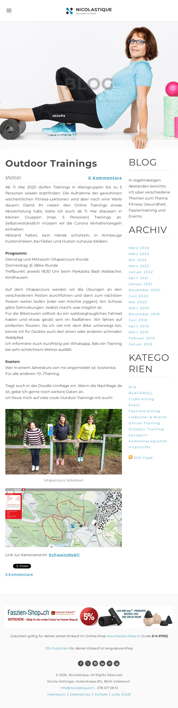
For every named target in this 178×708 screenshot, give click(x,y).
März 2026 (139, 248)
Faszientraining (144, 411)
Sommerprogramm (148, 441)
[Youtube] (117, 663)
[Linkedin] (102, 663)
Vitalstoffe (139, 447)
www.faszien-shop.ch (123, 636)
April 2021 (139, 278)
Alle (133, 387)
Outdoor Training (146, 429)
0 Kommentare (105, 178)
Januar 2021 (141, 284)
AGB (127, 694)
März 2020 (139, 308)
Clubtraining (141, 399)
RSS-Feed (143, 458)
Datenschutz (81, 694)
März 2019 (139, 332)
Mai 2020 (138, 302)
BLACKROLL (141, 393)
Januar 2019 (141, 344)
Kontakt (101, 694)
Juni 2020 (138, 296)
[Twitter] (88, 663)
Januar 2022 (141, 272)
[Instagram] (95, 663)
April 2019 (139, 326)
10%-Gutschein (57, 648)
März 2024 (139, 254)
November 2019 (144, 314)
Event (134, 405)
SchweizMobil (64, 555)
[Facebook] (81, 663)
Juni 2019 (138, 320)
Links (116, 694)
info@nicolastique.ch (77, 688)
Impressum (56, 694)
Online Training (144, 423)
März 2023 (139, 266)
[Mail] (109, 663)
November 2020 (145, 290)
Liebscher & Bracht (148, 417)
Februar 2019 (142, 338)
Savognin (138, 435)
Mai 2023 (138, 260)
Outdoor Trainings (51, 163)
